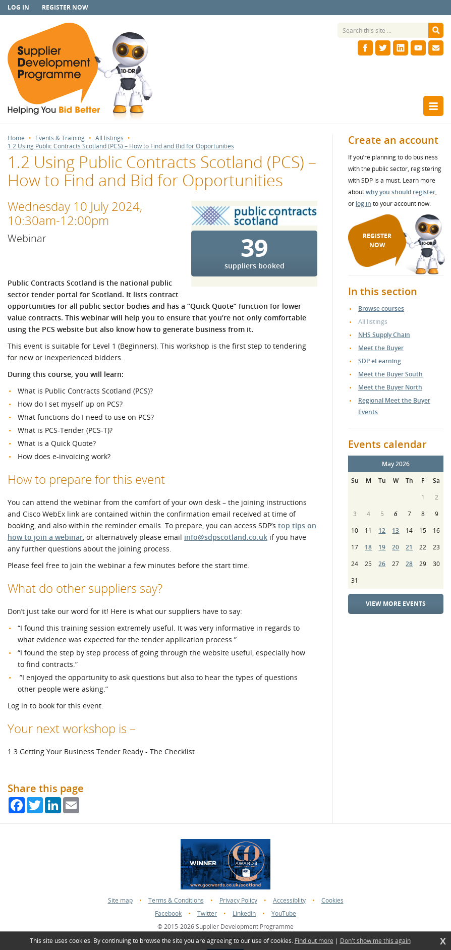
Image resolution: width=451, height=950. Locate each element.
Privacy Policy (238, 900)
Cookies (332, 900)
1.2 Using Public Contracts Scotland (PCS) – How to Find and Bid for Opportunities (121, 146)
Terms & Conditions (176, 900)
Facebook (168, 913)
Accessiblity (289, 900)
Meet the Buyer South (390, 374)
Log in (18, 7)
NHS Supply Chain (384, 334)
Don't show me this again (375, 941)
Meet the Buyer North (390, 387)
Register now (65, 7)
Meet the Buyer (381, 348)
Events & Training (60, 138)
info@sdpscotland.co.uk (225, 537)
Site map (120, 900)
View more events (396, 603)
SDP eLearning (379, 361)
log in (363, 203)
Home (16, 138)
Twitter (207, 913)
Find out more (314, 941)
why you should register (400, 192)
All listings (109, 138)
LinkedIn (244, 913)
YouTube (283, 913)
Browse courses (381, 308)
